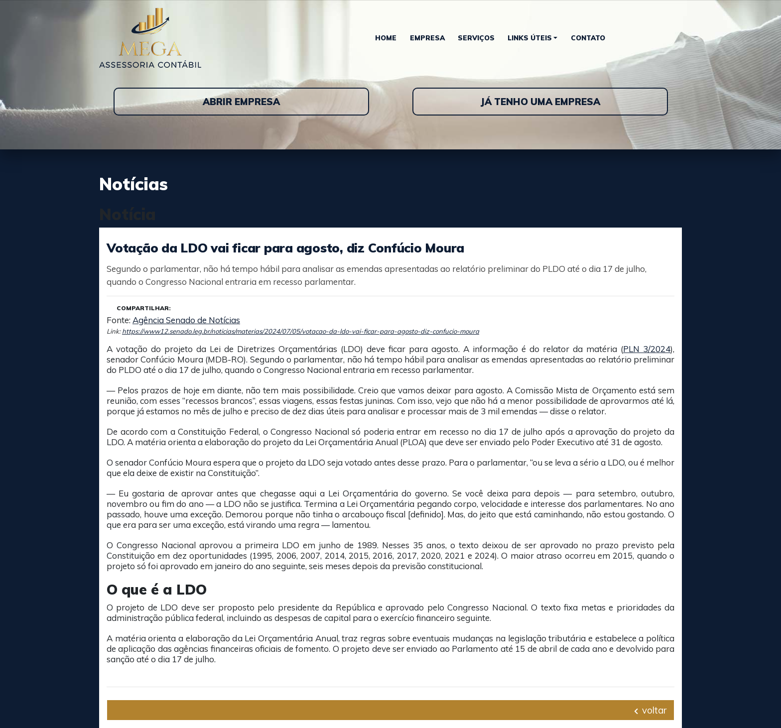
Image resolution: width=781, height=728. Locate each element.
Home (385, 37)
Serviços (476, 37)
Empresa (427, 37)
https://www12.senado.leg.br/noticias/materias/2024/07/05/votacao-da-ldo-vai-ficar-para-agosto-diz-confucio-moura (300, 331)
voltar (650, 710)
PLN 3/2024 (646, 349)
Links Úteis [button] (530, 37)
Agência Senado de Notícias (186, 320)
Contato (588, 37)
